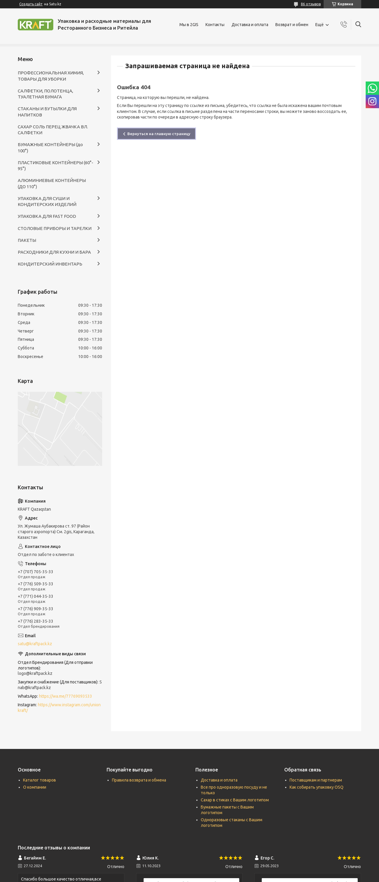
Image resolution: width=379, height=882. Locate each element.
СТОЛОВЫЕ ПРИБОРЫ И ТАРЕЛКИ (54, 228)
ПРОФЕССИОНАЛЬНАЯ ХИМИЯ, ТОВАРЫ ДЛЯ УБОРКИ (51, 75)
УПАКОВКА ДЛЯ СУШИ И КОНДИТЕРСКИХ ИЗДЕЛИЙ (47, 201)
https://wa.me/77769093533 (65, 696)
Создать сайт (31, 4)
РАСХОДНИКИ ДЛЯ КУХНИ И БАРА (54, 252)
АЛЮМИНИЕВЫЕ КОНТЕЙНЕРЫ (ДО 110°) (52, 183)
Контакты (214, 24)
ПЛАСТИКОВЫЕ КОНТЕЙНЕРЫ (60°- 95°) (55, 165)
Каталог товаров (39, 780)
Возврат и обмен (291, 24)
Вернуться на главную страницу (158, 134)
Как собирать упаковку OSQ (316, 787)
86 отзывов (311, 4)
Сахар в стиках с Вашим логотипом (235, 800)
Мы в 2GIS (188, 24)
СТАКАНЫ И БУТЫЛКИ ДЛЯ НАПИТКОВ (47, 111)
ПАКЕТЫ (27, 240)
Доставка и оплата (250, 24)
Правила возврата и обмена (139, 780)
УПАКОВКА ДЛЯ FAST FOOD (47, 216)
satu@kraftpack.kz (35, 643)
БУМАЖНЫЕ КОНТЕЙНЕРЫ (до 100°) (50, 147)
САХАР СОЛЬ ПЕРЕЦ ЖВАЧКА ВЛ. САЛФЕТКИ (53, 129)
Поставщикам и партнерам (316, 780)
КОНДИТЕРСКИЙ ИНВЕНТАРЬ (50, 263)
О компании (34, 787)
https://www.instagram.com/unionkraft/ (59, 707)
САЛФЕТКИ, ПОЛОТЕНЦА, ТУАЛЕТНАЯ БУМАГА (45, 93)
